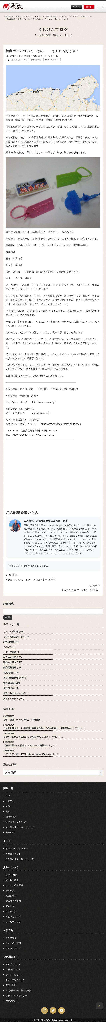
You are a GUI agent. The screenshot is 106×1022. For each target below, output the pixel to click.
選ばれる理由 (12, 880)
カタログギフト (13, 854)
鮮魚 (8, 806)
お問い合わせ (12, 1001)
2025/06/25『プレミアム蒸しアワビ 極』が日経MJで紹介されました (31, 752)
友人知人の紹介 (10, 657)
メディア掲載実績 (14, 885)
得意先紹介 (8, 672)
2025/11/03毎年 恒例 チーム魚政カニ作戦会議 (21, 718)
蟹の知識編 (36, 60)
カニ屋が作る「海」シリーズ (20, 827)
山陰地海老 (11, 817)
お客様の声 (11, 911)
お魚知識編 (8, 641)
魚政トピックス (52, 60)
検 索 (8, 617)
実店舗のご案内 (13, 901)
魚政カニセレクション (16, 848)
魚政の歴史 (11, 896)
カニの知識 (11, 938)
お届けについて (13, 969)
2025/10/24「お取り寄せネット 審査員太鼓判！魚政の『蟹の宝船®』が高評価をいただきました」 (45, 726)
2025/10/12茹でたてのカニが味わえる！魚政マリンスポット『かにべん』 (33, 735)
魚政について (10, 867)
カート (89, 7)
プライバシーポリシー (16, 995)
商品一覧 (8, 788)
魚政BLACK (9, 688)
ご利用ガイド (10, 956)
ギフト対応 (11, 985)
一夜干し (10, 801)
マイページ (76, 7)
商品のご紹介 (9, 662)
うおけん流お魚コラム (18, 60)
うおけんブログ (53, 29)
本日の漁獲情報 (10, 677)
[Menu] (100, 6)
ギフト (7, 840)
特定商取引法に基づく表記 (19, 990)
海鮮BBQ (10, 832)
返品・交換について (15, 980)
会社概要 (10, 890)
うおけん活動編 (10, 631)
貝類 (8, 811)
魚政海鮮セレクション (16, 822)
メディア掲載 (9, 652)
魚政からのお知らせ (13, 693)
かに (8, 796)
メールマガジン (13, 922)
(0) (56, 56)
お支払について (13, 964)
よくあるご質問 (13, 943)
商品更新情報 (9, 667)
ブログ (37, 310)
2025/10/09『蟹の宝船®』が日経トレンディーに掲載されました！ (30, 744)
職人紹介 (10, 906)
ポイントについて (14, 974)
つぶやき (7, 647)
